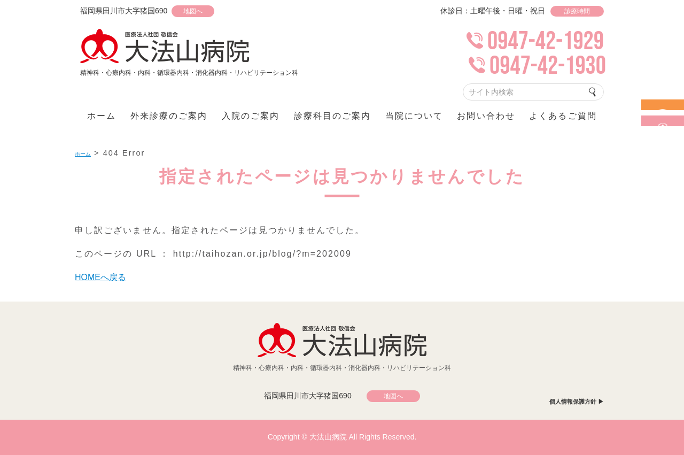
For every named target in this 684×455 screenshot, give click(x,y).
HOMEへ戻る (104, 277)
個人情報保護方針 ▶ (571, 401)
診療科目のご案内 (332, 115)
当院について (414, 115)
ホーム (101, 115)
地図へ (203, 11)
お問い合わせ (486, 115)
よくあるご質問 (563, 115)
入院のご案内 (250, 115)
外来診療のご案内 (169, 115)
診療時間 (577, 11)
